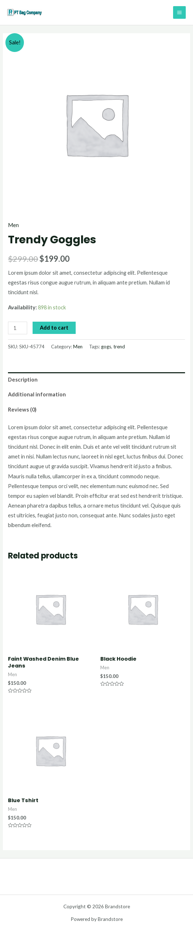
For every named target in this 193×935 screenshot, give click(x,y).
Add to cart (54, 328)
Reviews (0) (22, 409)
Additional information (37, 394)
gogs (106, 346)
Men (13, 225)
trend (119, 346)
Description (23, 380)
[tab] (96, 379)
